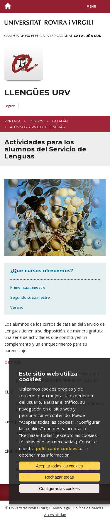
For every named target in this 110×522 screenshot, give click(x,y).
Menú (91, 6)
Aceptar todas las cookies (59, 466)
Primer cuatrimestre (27, 287)
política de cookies (56, 448)
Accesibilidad (55, 514)
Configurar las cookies (59, 488)
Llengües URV (37, 92)
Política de (88, 508)
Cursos (36, 121)
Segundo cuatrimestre (30, 297)
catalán (60, 121)
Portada (12, 121)
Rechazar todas (59, 477)
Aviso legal (62, 508)
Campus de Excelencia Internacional (52, 36)
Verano (16, 307)
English (9, 106)
